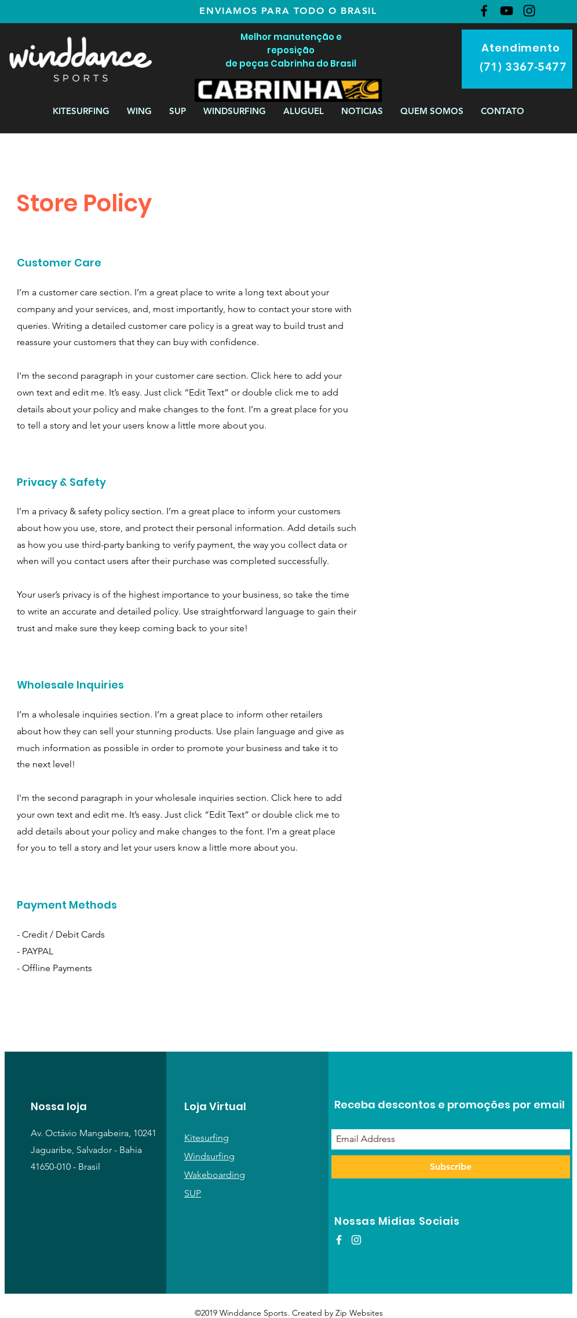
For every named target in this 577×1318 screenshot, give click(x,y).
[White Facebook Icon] (339, 1239)
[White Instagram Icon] (356, 1239)
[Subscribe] (450, 1166)
